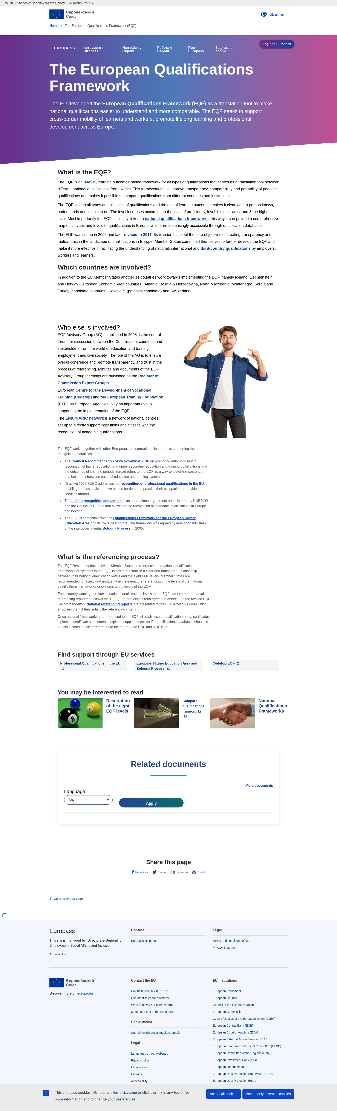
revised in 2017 (138, 234)
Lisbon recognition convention (96, 501)
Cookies (136, 1074)
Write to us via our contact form (152, 1005)
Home (54, 26)
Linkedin (182, 872)
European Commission (228, 1011)
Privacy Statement (225, 947)
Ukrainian (272, 14)
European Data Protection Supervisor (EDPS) (243, 1073)
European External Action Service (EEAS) (240, 1039)
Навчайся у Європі (131, 49)
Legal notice (139, 1067)
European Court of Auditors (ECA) (235, 1032)
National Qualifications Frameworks (273, 705)
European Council (225, 998)
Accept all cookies (223, 1094)
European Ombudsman (228, 1067)
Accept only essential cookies (268, 1094)
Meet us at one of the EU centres (153, 1011)
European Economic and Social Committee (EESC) (247, 1046)
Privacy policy (140, 1060)
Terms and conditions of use (231, 940)
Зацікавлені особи (226, 49)
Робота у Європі (164, 49)
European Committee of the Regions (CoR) (241, 1053)
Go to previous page (68, 898)
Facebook (141, 872)
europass (64, 47)
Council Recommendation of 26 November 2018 (110, 461)
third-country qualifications (226, 248)
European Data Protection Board (234, 1080)
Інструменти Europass (93, 49)
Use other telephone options (150, 998)
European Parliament (227, 991)
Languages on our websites (149, 1053)
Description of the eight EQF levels (118, 705)
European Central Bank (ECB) (233, 1025)
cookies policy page (122, 1092)
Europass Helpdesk (144, 940)
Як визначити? (81, 3)
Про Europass (196, 49)
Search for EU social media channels (156, 1032)
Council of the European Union (233, 1005)
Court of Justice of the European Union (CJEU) (244, 1018)
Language (74, 791)
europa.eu (85, 993)
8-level (90, 182)
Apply (151, 803)
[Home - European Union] (73, 14)
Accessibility (57, 954)
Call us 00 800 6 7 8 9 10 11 (150, 991)
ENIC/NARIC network (84, 418)
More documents (259, 785)
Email (201, 872)
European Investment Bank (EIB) (235, 1060)
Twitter (162, 872)
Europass (62, 931)
